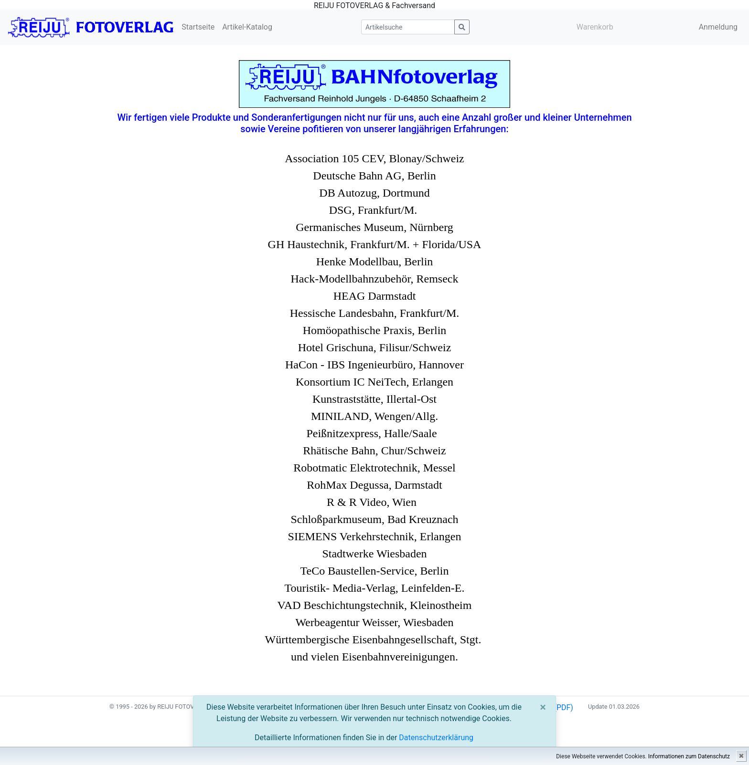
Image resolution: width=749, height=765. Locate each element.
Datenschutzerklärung (436, 737)
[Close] (543, 707)
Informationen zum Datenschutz (689, 756)
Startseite (198, 26)
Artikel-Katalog (247, 26)
